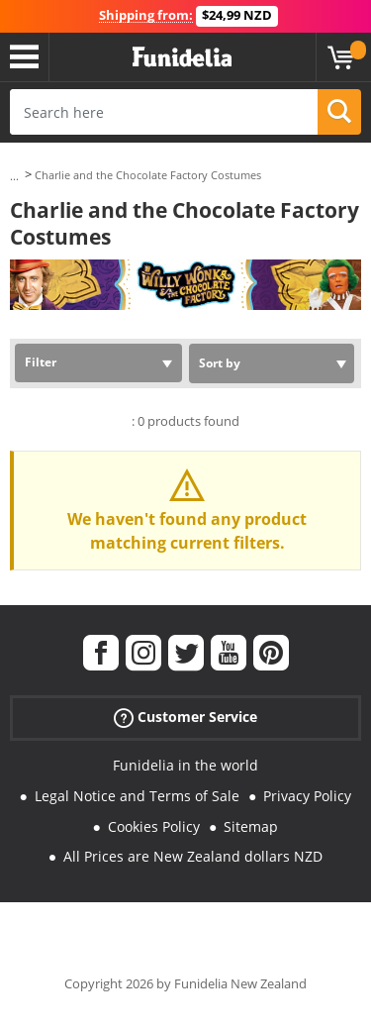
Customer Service (185, 717)
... (14, 175)
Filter (40, 362)
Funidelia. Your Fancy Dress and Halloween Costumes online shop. (182, 57)
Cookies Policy (154, 826)
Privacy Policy (307, 795)
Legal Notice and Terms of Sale (137, 795)
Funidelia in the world (185, 765)
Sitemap (251, 826)
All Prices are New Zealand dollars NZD (193, 856)
